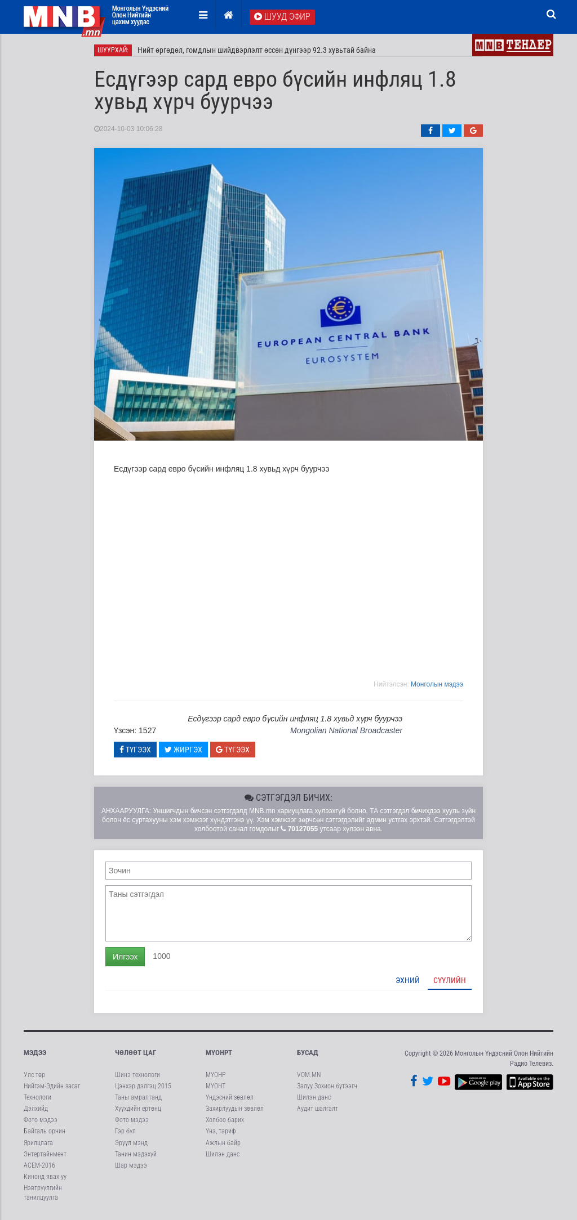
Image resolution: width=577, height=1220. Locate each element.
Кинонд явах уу (45, 1177)
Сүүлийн (449, 980)
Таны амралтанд (138, 1098)
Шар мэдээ (131, 1166)
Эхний (408, 980)
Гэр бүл (125, 1132)
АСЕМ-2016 (39, 1166)
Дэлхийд (36, 1109)
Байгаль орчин (44, 1132)
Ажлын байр (223, 1143)
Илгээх (125, 957)
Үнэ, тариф (221, 1132)
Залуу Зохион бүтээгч (327, 1087)
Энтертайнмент (45, 1155)
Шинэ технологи (137, 1075)
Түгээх (135, 750)
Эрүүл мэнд (131, 1143)
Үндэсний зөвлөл (230, 1098)
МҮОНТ (215, 1087)
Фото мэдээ (40, 1120)
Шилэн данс (222, 1155)
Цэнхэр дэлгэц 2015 (143, 1087)
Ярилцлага (38, 1143)
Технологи (37, 1098)
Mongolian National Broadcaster (346, 730)
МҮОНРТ (219, 1053)
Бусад (307, 1053)
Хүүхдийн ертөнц (138, 1109)
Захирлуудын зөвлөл (235, 1109)
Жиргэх (183, 750)
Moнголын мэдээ (437, 685)
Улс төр (34, 1075)
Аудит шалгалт (317, 1109)
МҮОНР (215, 1075)
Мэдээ (35, 1053)
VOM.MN (309, 1075)
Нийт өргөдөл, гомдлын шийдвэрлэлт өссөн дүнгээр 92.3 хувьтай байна (256, 50)
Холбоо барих (225, 1120)
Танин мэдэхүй (136, 1155)
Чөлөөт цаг (135, 1053)
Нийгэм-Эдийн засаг (52, 1087)
